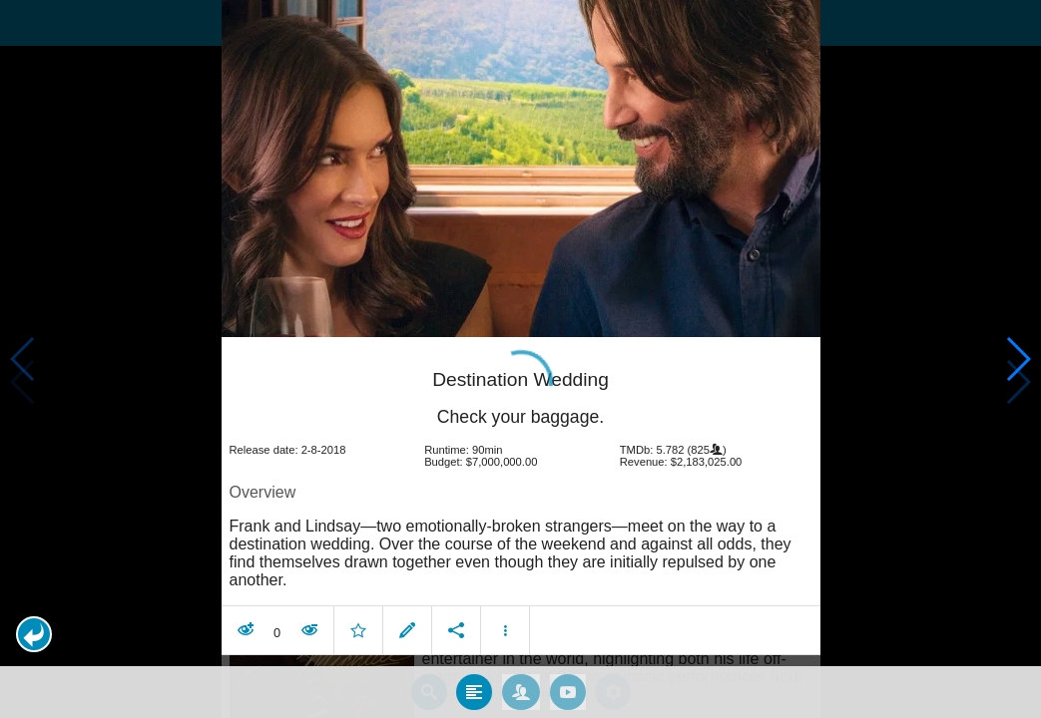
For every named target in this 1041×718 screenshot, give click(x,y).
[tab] (474, 687)
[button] (34, 634)
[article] (521, 495)
